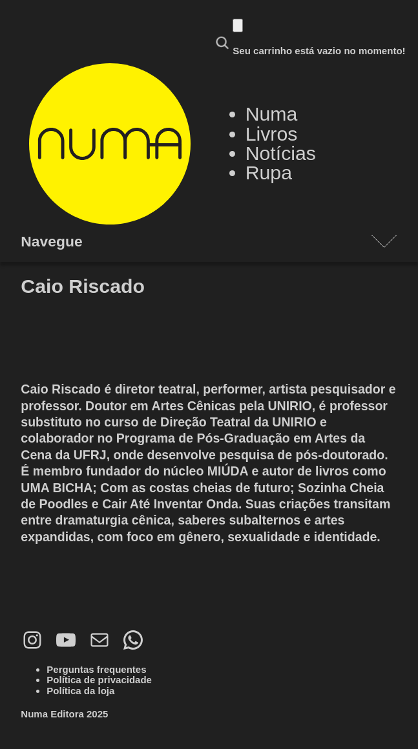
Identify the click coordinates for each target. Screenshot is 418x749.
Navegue (51, 242)
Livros (272, 134)
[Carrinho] (238, 25)
